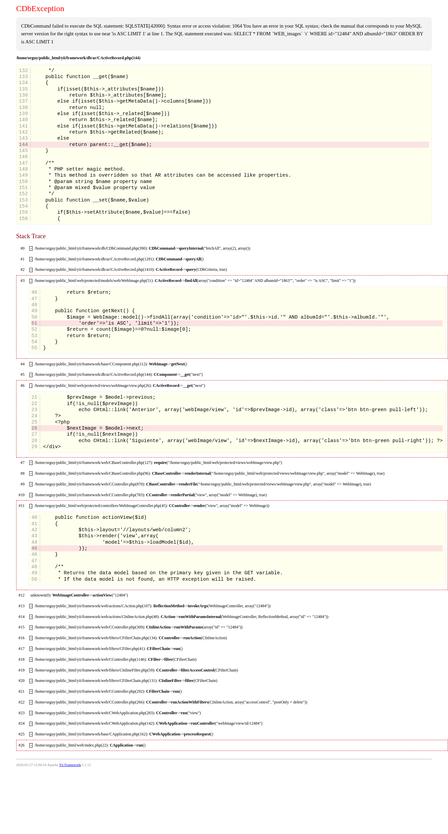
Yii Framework (70, 765)
